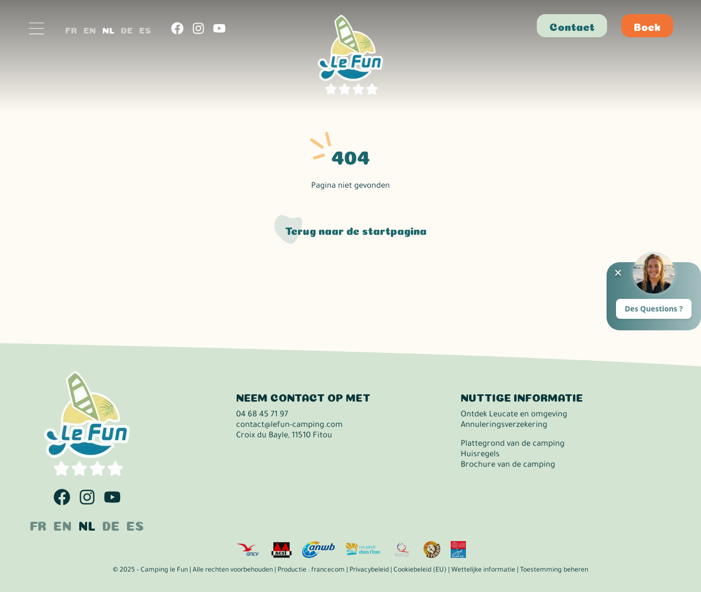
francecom (328, 570)
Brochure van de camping (508, 465)
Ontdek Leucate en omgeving (514, 415)
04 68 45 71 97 (262, 415)
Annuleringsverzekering (504, 425)
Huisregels (480, 454)
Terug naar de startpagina (356, 229)
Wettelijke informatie (483, 570)
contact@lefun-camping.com (289, 425)
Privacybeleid (369, 570)
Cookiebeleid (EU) (420, 570)
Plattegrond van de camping (513, 444)
